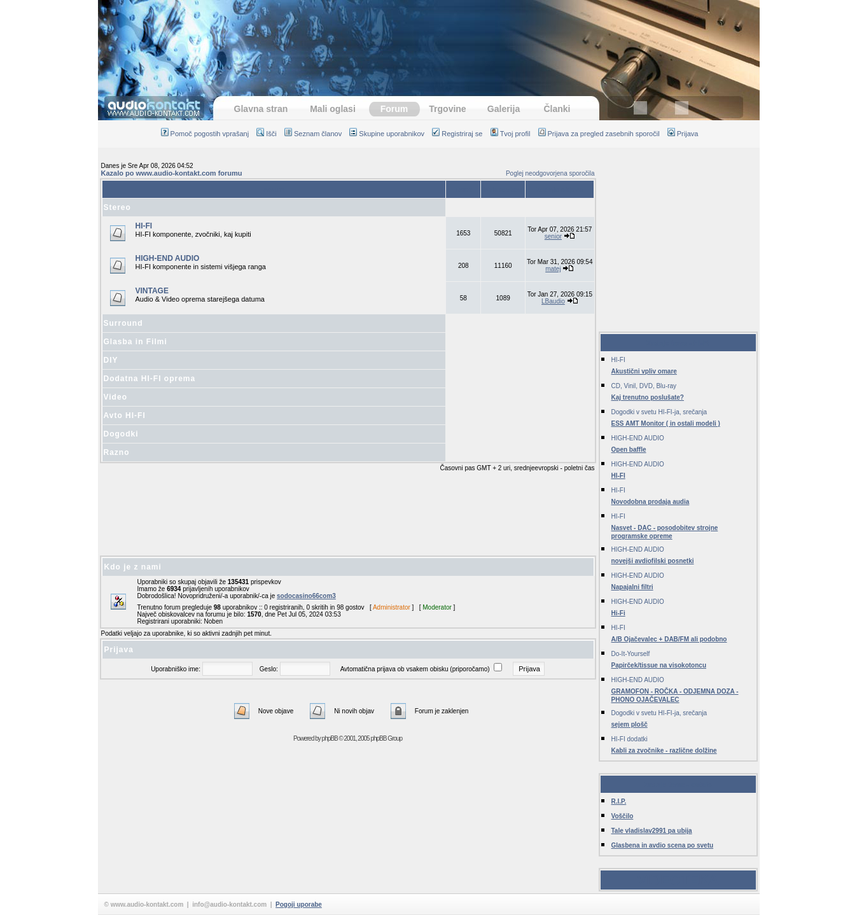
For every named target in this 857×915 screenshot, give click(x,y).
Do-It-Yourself (630, 653)
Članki (556, 109)
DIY (111, 360)
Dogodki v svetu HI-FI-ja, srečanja (659, 412)
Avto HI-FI (125, 415)
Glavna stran (261, 109)
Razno (117, 452)
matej (553, 268)
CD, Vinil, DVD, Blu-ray (644, 385)
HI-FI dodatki (629, 739)
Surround (123, 323)
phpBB (330, 738)
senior (553, 236)
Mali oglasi (333, 109)
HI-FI (144, 225)
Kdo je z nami (133, 566)
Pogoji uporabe (298, 904)
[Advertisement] (428, 41)
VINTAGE (152, 290)
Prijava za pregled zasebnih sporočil (599, 133)
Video (115, 397)
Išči (266, 133)
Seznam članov (313, 133)
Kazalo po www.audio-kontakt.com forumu (171, 173)
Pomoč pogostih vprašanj (205, 133)
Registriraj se (457, 133)
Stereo (117, 207)
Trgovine (447, 109)
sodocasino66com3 (306, 595)
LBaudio (553, 301)
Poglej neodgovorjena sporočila (550, 173)
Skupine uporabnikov (386, 133)
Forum (394, 109)
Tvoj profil (511, 133)
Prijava (683, 133)
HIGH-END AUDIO (168, 258)
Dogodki (121, 434)
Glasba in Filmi (135, 341)
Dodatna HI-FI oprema (150, 378)
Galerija (503, 109)
